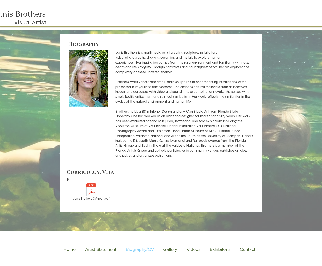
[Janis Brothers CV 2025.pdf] (91, 192)
